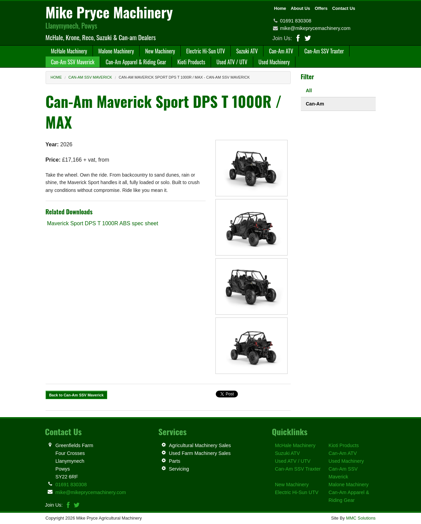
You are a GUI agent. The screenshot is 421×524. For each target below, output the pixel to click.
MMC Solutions (361, 518)
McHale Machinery (295, 445)
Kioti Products (343, 445)
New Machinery (292, 484)
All (309, 90)
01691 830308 (295, 20)
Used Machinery (346, 461)
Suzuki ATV (287, 453)
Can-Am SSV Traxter (298, 469)
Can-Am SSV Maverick (90, 77)
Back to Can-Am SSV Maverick (76, 395)
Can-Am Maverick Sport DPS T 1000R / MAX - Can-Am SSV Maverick (184, 77)
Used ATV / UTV (293, 461)
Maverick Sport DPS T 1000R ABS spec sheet (102, 223)
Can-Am (315, 104)
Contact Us (343, 8)
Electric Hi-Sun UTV (297, 492)
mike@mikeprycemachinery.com (315, 28)
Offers (321, 8)
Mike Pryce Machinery (109, 11)
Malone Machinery (348, 484)
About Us (300, 8)
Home (280, 8)
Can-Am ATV (342, 453)
